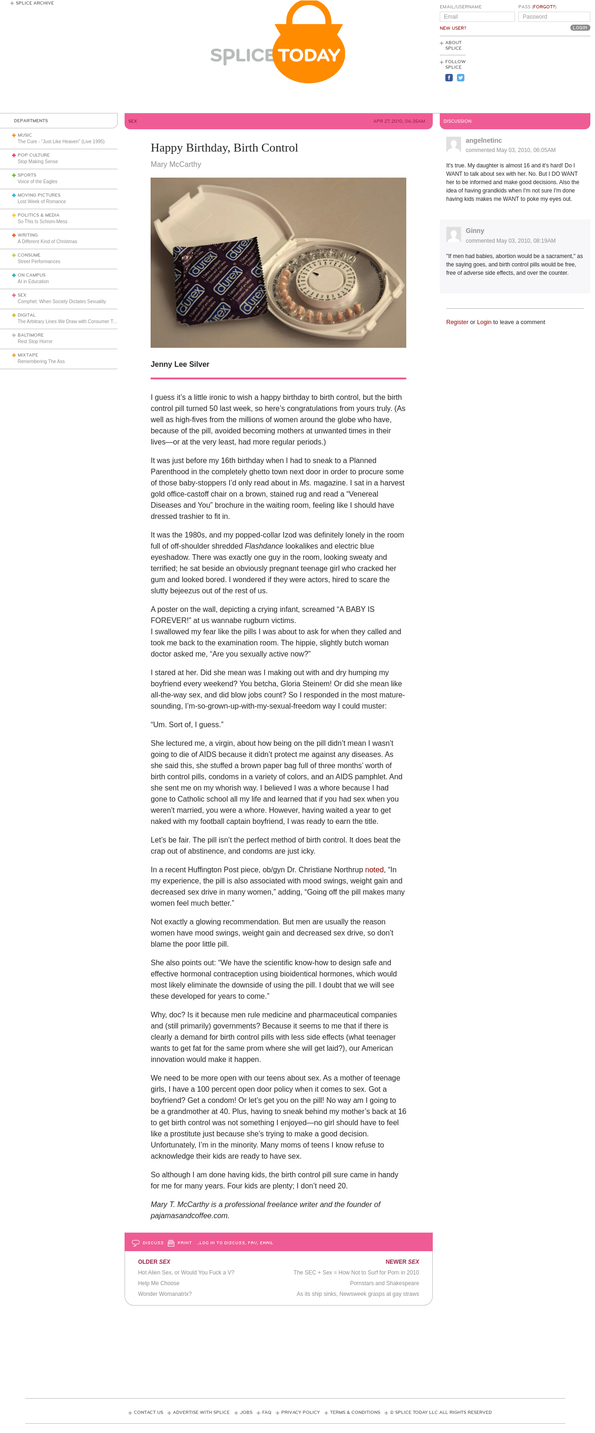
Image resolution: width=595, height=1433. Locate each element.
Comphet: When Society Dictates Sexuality (62, 301)
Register (457, 321)
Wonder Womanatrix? (165, 1294)
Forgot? (544, 7)
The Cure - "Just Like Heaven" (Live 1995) (61, 141)
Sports (27, 175)
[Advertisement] (548, 75)
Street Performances (39, 261)
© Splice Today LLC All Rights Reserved (441, 1412)
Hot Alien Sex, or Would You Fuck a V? (186, 1272)
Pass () (537, 7)
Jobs (246, 1412)
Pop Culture (34, 155)
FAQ (266, 1412)
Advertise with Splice (201, 1412)
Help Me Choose (158, 1283)
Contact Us (148, 1412)
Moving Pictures (39, 195)
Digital (27, 315)
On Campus (32, 275)
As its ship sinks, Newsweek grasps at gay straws (358, 1294)
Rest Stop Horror (35, 341)
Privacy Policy (300, 1412)
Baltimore (31, 335)
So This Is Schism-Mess (42, 221)
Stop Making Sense (38, 161)
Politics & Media (39, 215)
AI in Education (33, 281)
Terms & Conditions (355, 1412)
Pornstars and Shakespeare (384, 1283)
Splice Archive (35, 3)
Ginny (475, 230)
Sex (22, 295)
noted (374, 870)
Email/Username (461, 7)
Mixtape (28, 355)
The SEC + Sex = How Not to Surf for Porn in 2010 (356, 1272)
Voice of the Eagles (38, 181)
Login (484, 321)
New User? (453, 28)
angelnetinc (484, 140)
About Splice (453, 45)
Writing (28, 235)
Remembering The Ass (41, 361)
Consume (29, 255)
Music (25, 135)
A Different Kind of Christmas (47, 241)
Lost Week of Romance (42, 201)
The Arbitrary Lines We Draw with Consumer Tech (69, 321)
